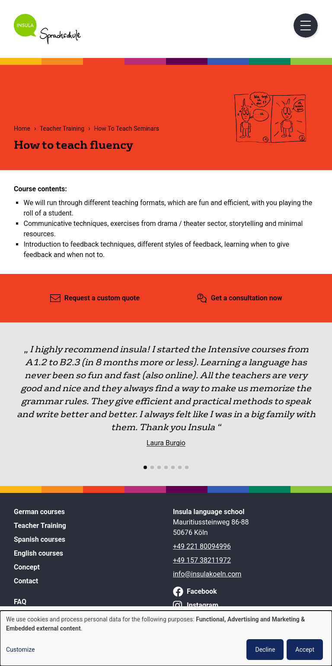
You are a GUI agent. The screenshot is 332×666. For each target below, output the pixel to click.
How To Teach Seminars (126, 128)
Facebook (202, 591)
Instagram (202, 605)
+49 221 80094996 (202, 546)
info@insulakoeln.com (207, 574)
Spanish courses (39, 539)
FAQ (20, 602)
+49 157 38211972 (202, 560)
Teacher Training (62, 128)
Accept (304, 649)
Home (22, 128)
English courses (38, 553)
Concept (27, 567)
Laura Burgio (166, 443)
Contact (26, 581)
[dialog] (166, 638)
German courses (39, 512)
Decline (265, 649)
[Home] (47, 42)
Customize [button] (20, 649)
